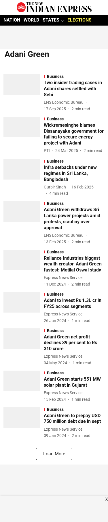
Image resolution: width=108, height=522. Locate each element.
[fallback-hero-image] (23, 93)
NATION (11, 20)
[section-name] (74, 76)
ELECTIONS (79, 20)
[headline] (74, 89)
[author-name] (65, 102)
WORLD (31, 20)
